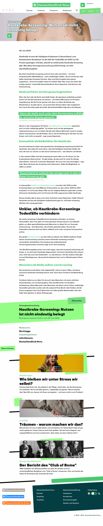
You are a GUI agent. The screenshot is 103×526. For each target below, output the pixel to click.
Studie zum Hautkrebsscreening (43, 185)
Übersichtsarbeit (34, 237)
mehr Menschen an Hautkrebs (60, 126)
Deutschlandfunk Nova (45, 490)
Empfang (40, 496)
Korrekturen (67, 496)
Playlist (90, 11)
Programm (54, 10)
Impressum (67, 493)
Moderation (67, 10)
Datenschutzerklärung (71, 490)
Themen (29, 10)
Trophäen (40, 500)
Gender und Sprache (71, 503)
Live (83, 11)
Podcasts (41, 10)
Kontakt (40, 493)
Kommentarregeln (70, 500)
